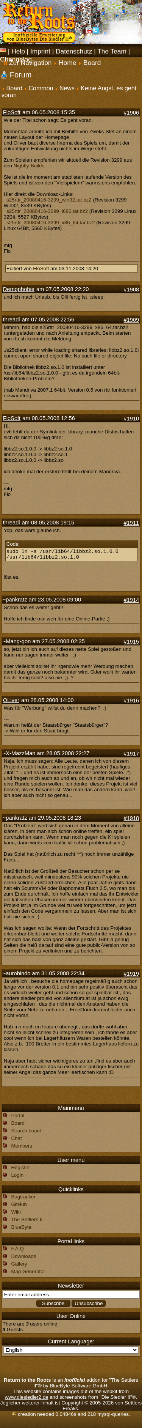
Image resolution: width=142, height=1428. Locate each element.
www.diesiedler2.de (26, 1397)
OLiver (11, 700)
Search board (26, 1131)
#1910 (131, 419)
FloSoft (11, 112)
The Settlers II (26, 1219)
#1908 (131, 290)
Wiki (15, 1212)
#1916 (131, 700)
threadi (11, 319)
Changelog (16, 59)
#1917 (131, 754)
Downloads (23, 1256)
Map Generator (28, 1271)
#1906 (131, 113)
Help (18, 51)
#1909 (131, 320)
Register (20, 1167)
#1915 (131, 642)
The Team (111, 51)
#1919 (131, 974)
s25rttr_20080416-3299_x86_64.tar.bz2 (50, 222)
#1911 (131, 523)
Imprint (40, 51)
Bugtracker (23, 1197)
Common (41, 88)
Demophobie (18, 289)
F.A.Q (17, 1249)
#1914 (131, 600)
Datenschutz (74, 51)
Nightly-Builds (29, 165)
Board (14, 88)
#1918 (131, 818)
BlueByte (21, 1227)
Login (17, 1175)
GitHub (19, 1204)
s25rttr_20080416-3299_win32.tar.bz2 (49, 200)
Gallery (19, 1264)
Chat (16, 1138)
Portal (17, 1115)
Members (21, 1146)
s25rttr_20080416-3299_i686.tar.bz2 (47, 211)
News (67, 88)
